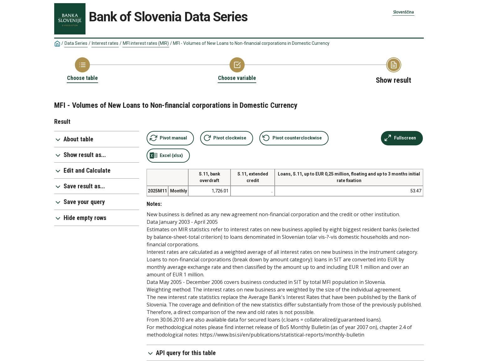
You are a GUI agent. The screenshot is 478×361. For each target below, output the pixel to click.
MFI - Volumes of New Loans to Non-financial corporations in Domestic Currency (251, 43)
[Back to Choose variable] (237, 69)
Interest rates (105, 43)
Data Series (76, 43)
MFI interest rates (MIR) (146, 43)
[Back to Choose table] (82, 69)
